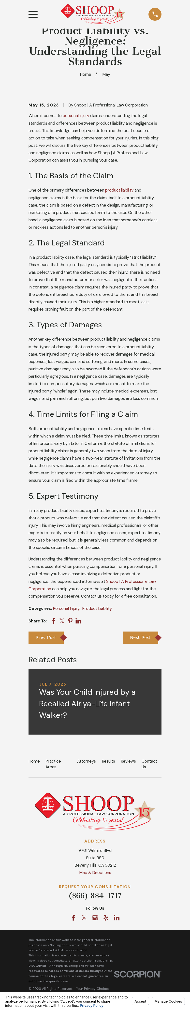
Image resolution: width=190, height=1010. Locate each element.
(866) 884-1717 (95, 895)
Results (108, 761)
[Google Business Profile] (95, 917)
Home (34, 761)
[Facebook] (73, 917)
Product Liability (97, 608)
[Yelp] (106, 917)
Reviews (128, 761)
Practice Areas (53, 763)
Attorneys (86, 761)
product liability (119, 190)
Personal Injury (66, 608)
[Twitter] (84, 917)
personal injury (76, 115)
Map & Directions (95, 872)
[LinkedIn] (116, 917)
